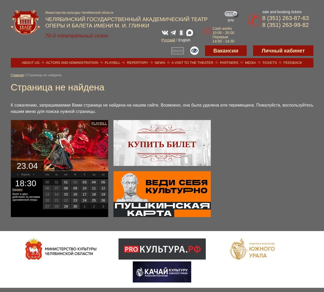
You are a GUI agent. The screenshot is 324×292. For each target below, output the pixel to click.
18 (94, 194)
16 (75, 194)
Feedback (293, 63)
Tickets (269, 63)
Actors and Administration (72, 63)
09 (75, 188)
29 (66, 206)
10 (84, 188)
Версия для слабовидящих (194, 50)
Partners (229, 63)
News (160, 63)
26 (103, 200)
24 (84, 200)
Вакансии (226, 51)
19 (103, 194)
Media (250, 63)
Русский (168, 40)
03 (84, 182)
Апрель (25, 174)
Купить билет (162, 144)
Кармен (17, 189)
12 (103, 188)
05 (103, 182)
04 (94, 182)
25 (94, 200)
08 (66, 188)
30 (75, 206)
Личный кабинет (283, 51)
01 (66, 182)
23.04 (27, 166)
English (184, 40)
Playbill (112, 63)
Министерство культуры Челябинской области (79, 13)
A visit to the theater (192, 63)
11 (94, 188)
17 (84, 194)
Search (177, 51)
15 (66, 194)
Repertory (137, 63)
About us (30, 63)
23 (75, 200)
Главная (17, 75)
